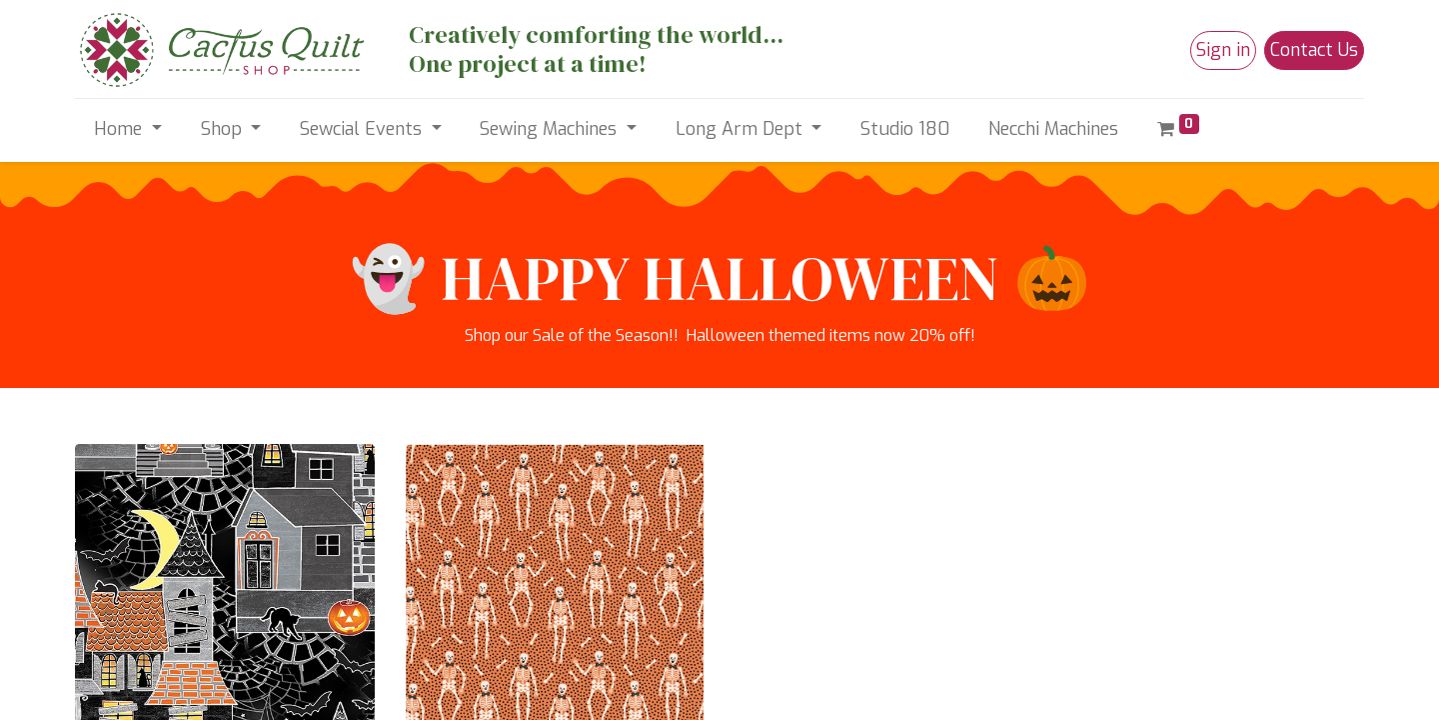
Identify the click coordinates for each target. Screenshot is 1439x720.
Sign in (1223, 50)
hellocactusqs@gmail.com (534, 514)
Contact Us (1314, 50)
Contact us (113, 610)
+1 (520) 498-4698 (508, 538)
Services (105, 562)
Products (107, 538)
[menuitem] (905, 129)
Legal (95, 586)
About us (107, 514)
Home (96, 490)
